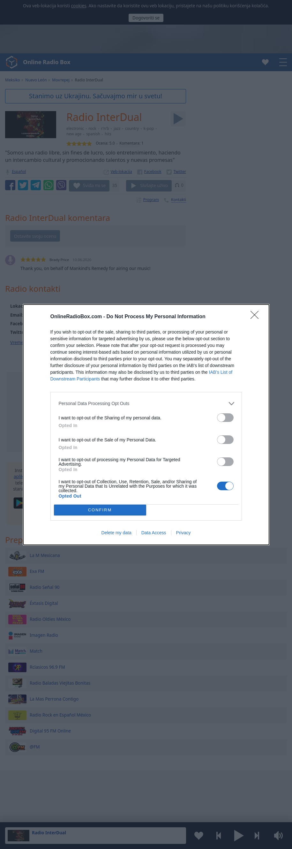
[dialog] (146, 424)
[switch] (225, 417)
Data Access (153, 532)
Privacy (183, 532)
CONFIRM (100, 509)
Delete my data (116, 532)
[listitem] (146, 403)
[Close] (257, 317)
